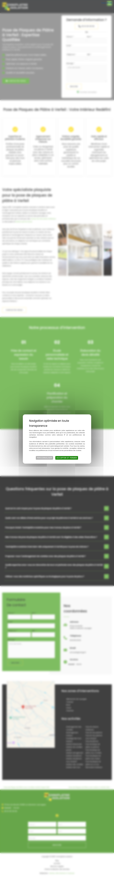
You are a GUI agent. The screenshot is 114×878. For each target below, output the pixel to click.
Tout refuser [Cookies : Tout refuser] (106, 3)
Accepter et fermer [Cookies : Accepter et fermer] (66, 458)
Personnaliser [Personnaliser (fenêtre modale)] (44, 458)
